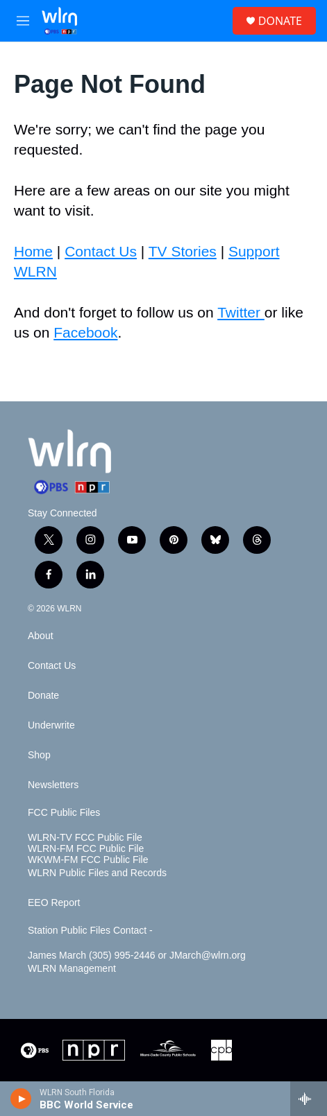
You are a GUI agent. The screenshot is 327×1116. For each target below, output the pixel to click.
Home (33, 251)
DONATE (280, 21)
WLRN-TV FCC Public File (85, 837)
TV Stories (183, 251)
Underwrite (51, 725)
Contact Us (101, 251)
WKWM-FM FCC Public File (88, 860)
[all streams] (308, 1098)
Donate (43, 695)
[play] (21, 1099)
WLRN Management (72, 969)
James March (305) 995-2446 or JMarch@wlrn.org (137, 955)
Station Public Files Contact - (90, 930)
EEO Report (54, 903)
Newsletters (53, 785)
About (40, 636)
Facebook (85, 332)
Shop (39, 755)
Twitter (241, 312)
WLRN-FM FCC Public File (86, 849)
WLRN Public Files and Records (97, 873)
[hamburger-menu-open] (23, 21)
